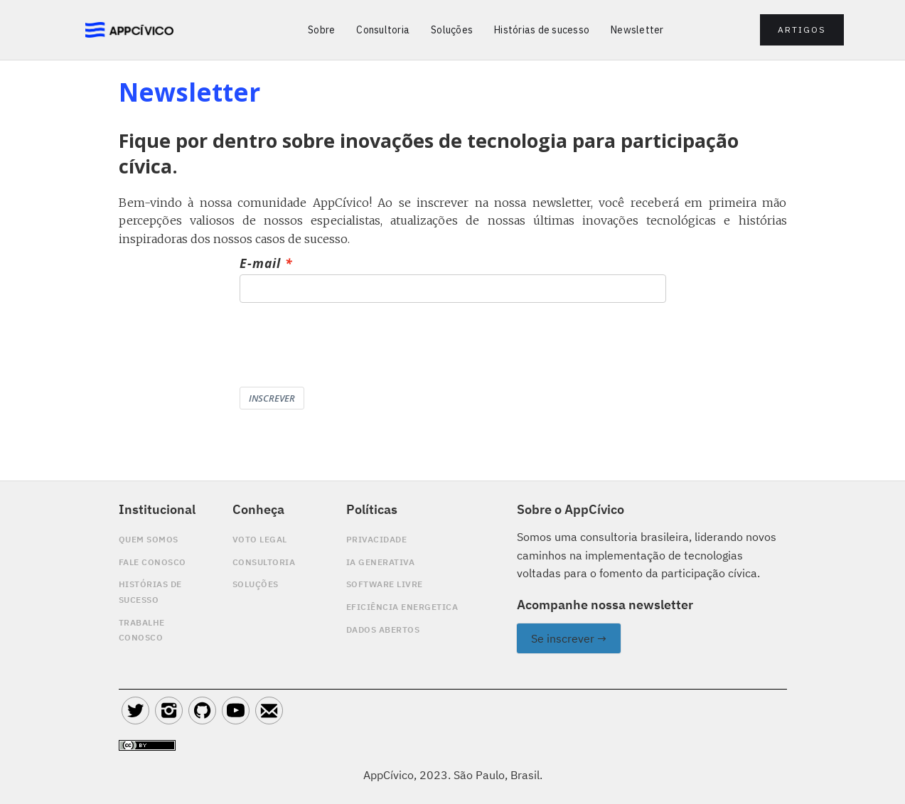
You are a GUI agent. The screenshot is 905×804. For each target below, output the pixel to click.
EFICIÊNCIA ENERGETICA (402, 606)
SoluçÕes (255, 584)
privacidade (376, 539)
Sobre (321, 29)
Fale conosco (152, 562)
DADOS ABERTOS (383, 629)
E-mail (260, 264)
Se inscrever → (568, 638)
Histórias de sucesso (541, 29)
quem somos (148, 539)
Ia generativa (380, 562)
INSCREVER (272, 398)
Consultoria (382, 29)
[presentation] (348, 344)
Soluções (452, 29)
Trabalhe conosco (142, 630)
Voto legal (259, 539)
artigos (802, 29)
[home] (130, 30)
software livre (384, 584)
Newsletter (637, 29)
